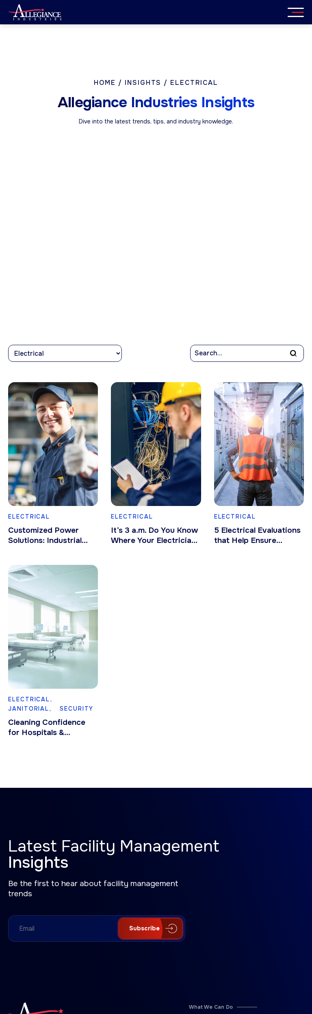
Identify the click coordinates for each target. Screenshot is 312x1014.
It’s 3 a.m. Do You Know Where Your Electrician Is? (154, 535)
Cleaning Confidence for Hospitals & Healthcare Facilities (46, 728)
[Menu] (298, 12)
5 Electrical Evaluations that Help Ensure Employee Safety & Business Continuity (257, 535)
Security (76, 708)
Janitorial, (31, 708)
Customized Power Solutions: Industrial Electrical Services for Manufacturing (49, 535)
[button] (293, 353)
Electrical (29, 516)
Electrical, (30, 699)
